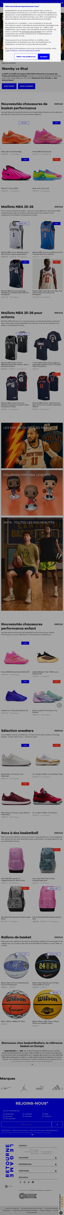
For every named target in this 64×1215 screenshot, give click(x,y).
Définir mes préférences (25, 57)
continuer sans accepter (31, 32)
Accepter (44, 57)
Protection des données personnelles (25, 50)
